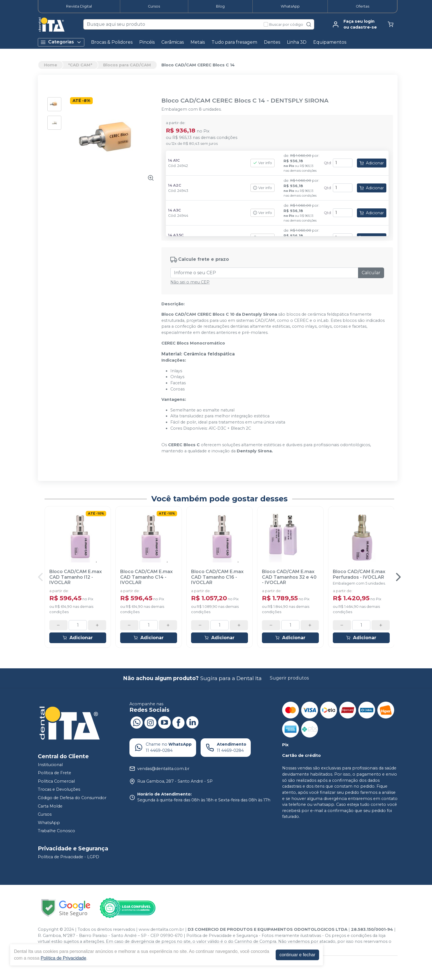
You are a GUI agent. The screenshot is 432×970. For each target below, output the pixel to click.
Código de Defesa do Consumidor (72, 797)
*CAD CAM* (80, 65)
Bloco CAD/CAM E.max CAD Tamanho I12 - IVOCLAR (75, 577)
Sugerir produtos (289, 678)
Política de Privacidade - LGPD (68, 856)
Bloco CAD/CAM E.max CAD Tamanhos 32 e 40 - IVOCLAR (289, 577)
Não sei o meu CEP (190, 282)
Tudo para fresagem (234, 42)
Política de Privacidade (63, 958)
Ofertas (362, 6)
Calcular (371, 272)
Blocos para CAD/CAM (127, 65)
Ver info (262, 163)
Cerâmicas (172, 42)
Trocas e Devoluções (59, 789)
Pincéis (147, 42)
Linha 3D (296, 42)
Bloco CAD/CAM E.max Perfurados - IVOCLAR (359, 574)
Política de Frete (54, 772)
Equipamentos (329, 42)
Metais (198, 42)
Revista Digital (79, 6)
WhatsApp (290, 6)
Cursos (154, 6)
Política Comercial (56, 781)
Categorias (61, 42)
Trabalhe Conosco (56, 831)
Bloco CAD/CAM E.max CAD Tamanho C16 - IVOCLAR (217, 577)
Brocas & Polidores (112, 42)
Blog (220, 6)
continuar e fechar (297, 954)
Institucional (50, 764)
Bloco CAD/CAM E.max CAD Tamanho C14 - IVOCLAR (146, 577)
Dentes (272, 42)
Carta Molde (50, 806)
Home (50, 65)
